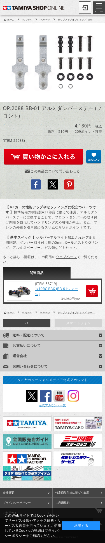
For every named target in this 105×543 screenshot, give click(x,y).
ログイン (85, 7)
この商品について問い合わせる (55, 171)
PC (26, 323)
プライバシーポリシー (17, 503)
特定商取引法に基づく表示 (72, 492)
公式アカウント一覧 (52, 405)
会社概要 (8, 492)
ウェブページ (66, 256)
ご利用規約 (62, 503)
